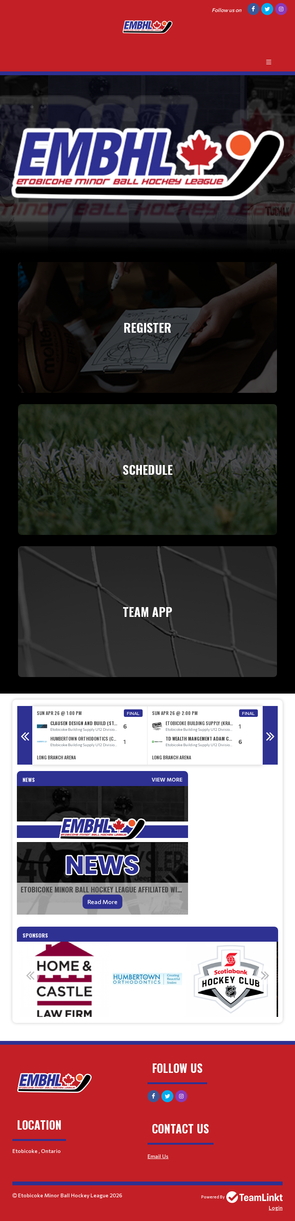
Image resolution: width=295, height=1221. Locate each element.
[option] (90, 735)
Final (133, 713)
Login (276, 1207)
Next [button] (270, 735)
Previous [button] (24, 735)
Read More (102, 901)
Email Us (158, 1156)
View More (167, 779)
